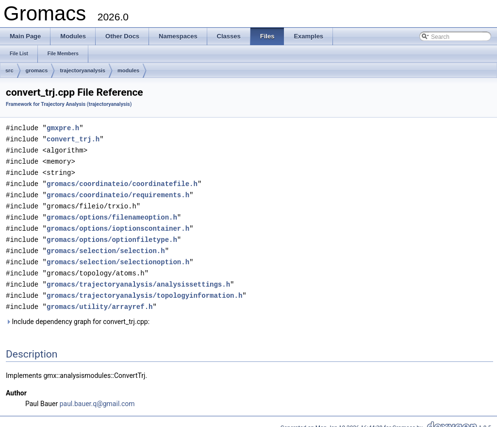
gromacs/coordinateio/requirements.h (118, 191)
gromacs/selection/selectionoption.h (118, 255)
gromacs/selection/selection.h (106, 245)
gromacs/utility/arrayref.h (99, 298)
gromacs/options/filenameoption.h (112, 213)
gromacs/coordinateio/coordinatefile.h (122, 181)
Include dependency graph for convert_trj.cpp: (77, 313)
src (9, 70)
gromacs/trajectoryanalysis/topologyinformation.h (144, 287)
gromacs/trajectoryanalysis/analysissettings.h (138, 277)
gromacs (37, 70)
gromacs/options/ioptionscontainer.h (118, 223)
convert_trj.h (73, 138)
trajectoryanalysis (82, 70)
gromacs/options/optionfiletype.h (112, 234)
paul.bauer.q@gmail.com (97, 395)
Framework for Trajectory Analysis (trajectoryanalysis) (69, 104)
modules (128, 70)
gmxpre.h (63, 127)
